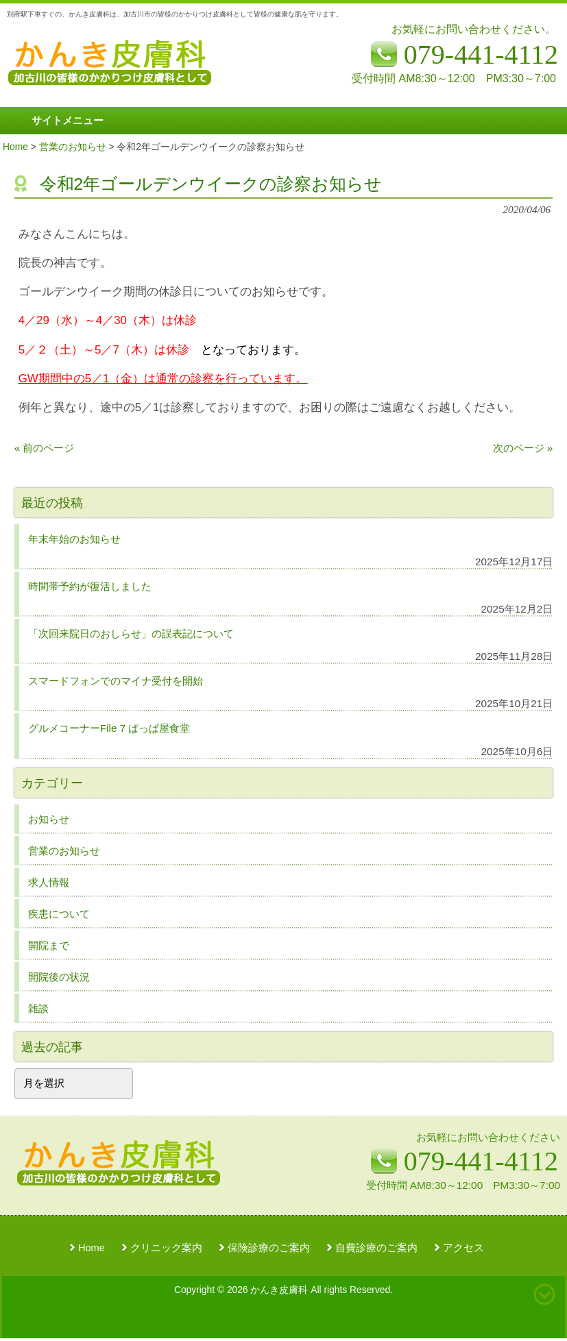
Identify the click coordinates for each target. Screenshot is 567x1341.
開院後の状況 (59, 977)
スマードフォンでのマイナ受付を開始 (115, 681)
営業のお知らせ (64, 851)
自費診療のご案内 (376, 1247)
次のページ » (523, 448)
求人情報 (48, 882)
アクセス (463, 1247)
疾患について (59, 914)
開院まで (48, 945)
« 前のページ (44, 448)
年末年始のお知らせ (74, 539)
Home (91, 1247)
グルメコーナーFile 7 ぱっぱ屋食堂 (109, 728)
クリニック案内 (166, 1247)
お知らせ (48, 819)
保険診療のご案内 (269, 1247)
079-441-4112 (481, 1161)
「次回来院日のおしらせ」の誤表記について (131, 633)
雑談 (38, 1008)
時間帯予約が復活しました (90, 586)
